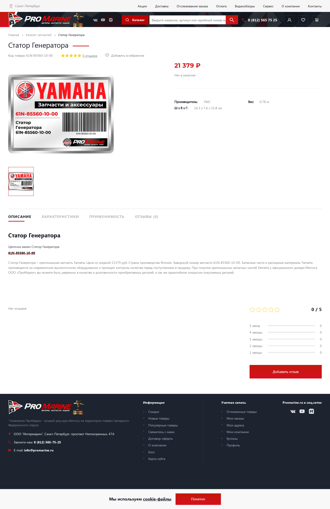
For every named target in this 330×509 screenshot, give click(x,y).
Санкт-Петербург (27, 5)
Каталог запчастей (39, 35)
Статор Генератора (71, 35)
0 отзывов (89, 55)
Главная (13, 35)
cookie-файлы (157, 499)
